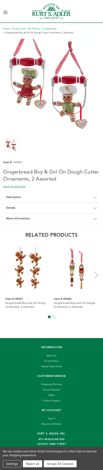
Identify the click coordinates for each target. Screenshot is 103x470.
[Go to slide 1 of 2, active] (49, 317)
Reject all (32, 464)
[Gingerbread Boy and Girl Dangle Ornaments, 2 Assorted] (76, 268)
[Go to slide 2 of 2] (54, 317)
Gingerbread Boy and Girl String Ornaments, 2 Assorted (25, 305)
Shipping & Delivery (51, 384)
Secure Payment (51, 390)
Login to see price (14, 186)
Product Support (51, 401)
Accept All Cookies (60, 464)
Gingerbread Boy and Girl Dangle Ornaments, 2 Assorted (74, 305)
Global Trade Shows (51, 366)
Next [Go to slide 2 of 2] (96, 275)
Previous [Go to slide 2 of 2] (7, 275)
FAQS (51, 395)
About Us (51, 356)
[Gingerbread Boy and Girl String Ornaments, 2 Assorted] (27, 268)
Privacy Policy (51, 361)
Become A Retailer (51, 424)
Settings (12, 464)
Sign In (51, 418)
